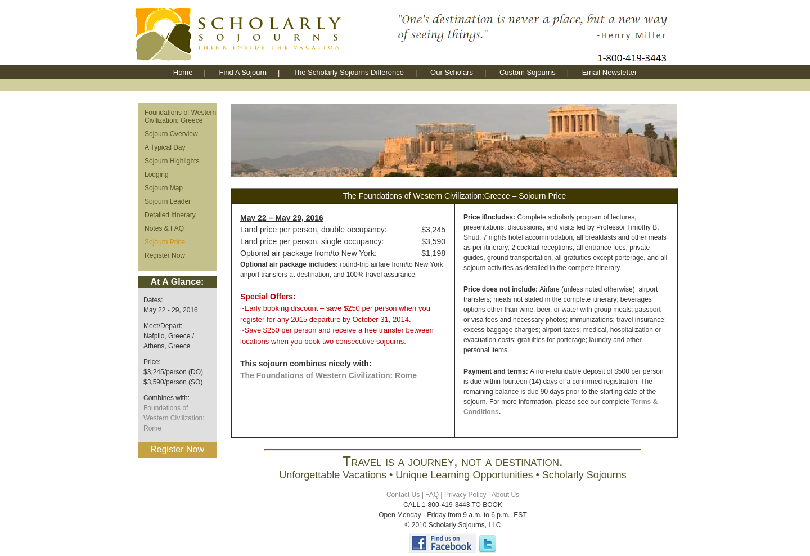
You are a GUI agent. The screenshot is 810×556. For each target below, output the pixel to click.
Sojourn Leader (168, 201)
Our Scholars (451, 72)
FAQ (432, 495)
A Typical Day (165, 147)
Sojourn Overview (171, 134)
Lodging (157, 174)
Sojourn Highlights (172, 161)
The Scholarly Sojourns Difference (348, 72)
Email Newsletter (609, 72)
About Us (505, 495)
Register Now (165, 255)
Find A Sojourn (243, 72)
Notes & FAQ (164, 228)
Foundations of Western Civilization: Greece (180, 116)
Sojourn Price (165, 242)
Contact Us (403, 495)
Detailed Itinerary (170, 215)
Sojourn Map (164, 188)
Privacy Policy (465, 495)
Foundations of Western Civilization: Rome (173, 418)
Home (183, 72)
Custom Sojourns (528, 72)
